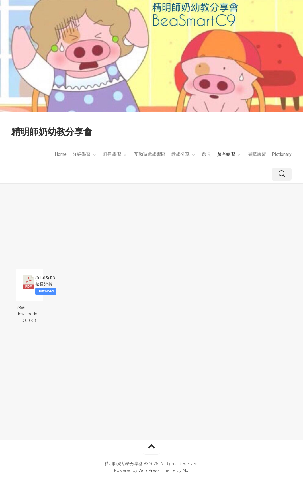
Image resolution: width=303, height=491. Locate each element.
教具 (206, 154)
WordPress (149, 470)
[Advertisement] (151, 226)
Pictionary (282, 154)
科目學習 (112, 154)
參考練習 (226, 154)
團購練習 (257, 154)
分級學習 (81, 154)
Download (46, 291)
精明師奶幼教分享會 (51, 131)
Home (61, 154)
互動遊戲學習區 (150, 154)
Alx (185, 470)
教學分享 (180, 154)
